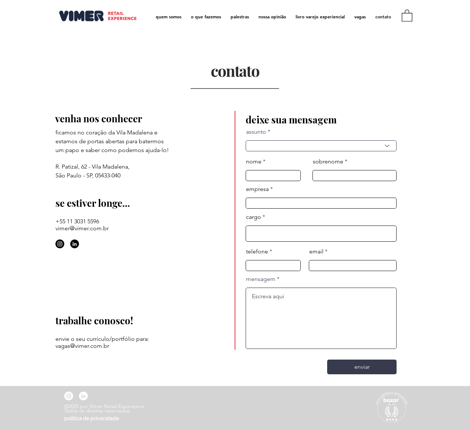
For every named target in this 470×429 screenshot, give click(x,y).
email (316, 252)
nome (253, 162)
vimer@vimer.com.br (82, 228)
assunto (256, 132)
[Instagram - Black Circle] (59, 243)
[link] (407, 15)
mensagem (260, 279)
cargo (253, 217)
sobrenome (328, 162)
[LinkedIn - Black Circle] (74, 243)
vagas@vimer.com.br (82, 345)
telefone (257, 252)
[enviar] (362, 367)
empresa (257, 189)
